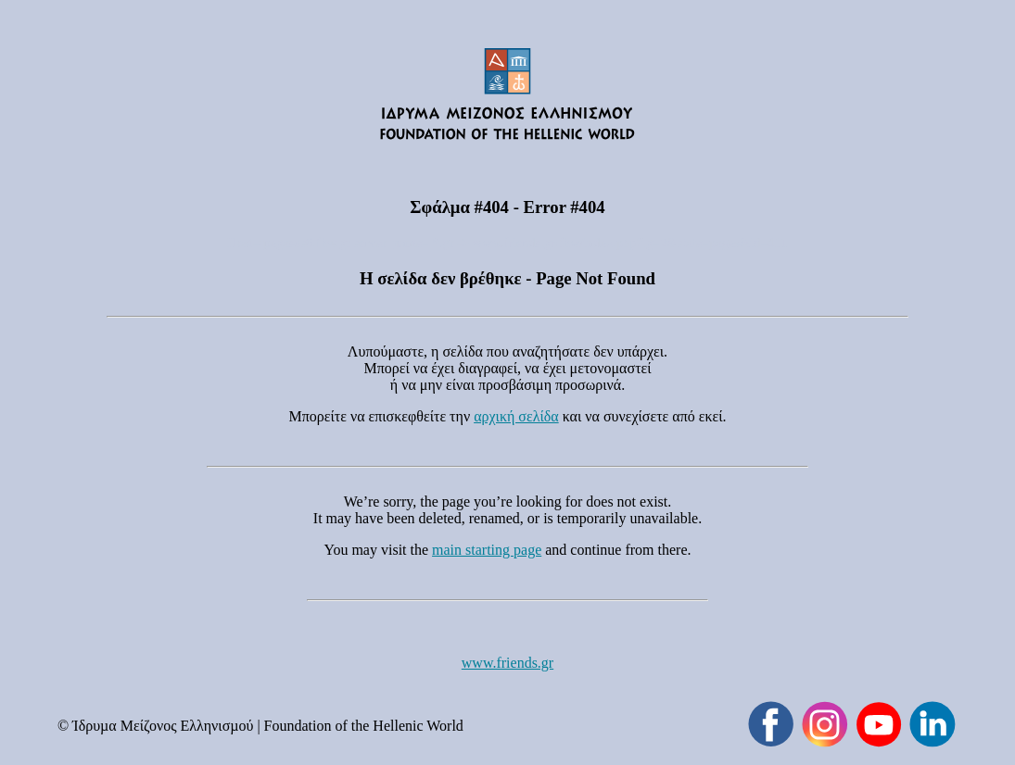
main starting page (486, 550)
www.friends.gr (507, 663)
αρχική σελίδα (516, 416)
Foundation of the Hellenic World (363, 726)
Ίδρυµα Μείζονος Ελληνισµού (162, 726)
